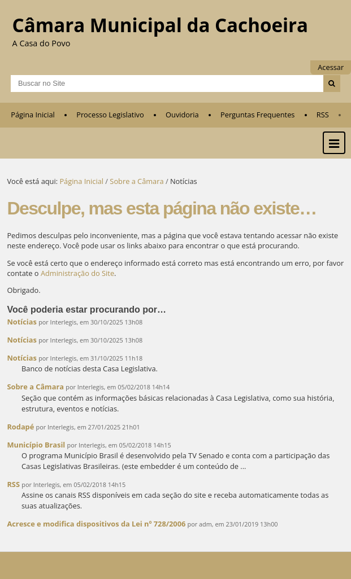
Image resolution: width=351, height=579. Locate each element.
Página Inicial (33, 114)
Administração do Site (77, 273)
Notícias (21, 322)
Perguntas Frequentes (257, 114)
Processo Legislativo (110, 114)
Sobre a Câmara (136, 181)
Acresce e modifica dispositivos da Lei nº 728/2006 (96, 524)
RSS (323, 114)
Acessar (331, 67)
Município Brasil (36, 445)
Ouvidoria (182, 114)
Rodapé (21, 427)
